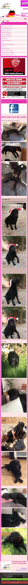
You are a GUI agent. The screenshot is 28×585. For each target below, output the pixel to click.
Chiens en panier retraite (6, 30)
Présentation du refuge (6, 32)
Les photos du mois (5, 48)
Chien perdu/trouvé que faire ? (8, 54)
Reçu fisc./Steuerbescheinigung (8, 44)
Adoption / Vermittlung (6, 36)
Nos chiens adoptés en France (7, 50)
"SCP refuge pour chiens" (15, 15)
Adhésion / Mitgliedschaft (7, 34)
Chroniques (4, 46)
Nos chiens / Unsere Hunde (7, 26)
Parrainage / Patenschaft (6, 40)
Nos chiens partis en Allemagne (8, 52)
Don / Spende (4, 38)
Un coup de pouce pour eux (7, 28)
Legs (3, 42)
